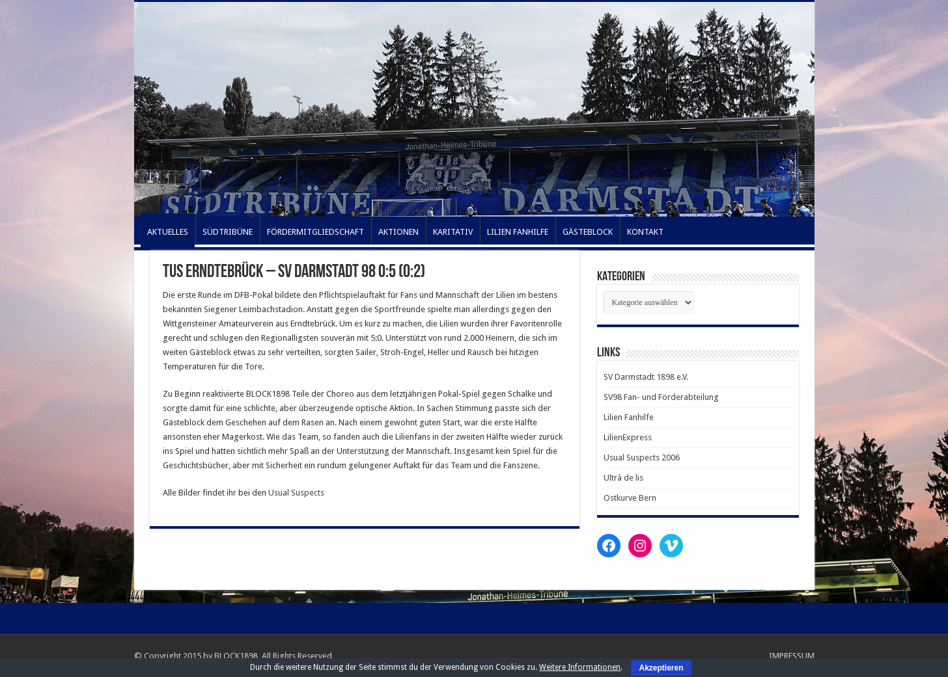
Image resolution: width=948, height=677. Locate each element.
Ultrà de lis (623, 478)
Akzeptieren (661, 667)
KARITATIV (453, 232)
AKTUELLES (167, 232)
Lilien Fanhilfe (629, 417)
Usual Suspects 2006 (642, 457)
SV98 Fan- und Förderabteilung (661, 397)
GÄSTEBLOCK (588, 232)
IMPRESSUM (792, 656)
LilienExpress (628, 437)
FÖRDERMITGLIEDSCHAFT (315, 232)
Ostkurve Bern (630, 498)
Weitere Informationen (579, 667)
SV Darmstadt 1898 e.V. (646, 377)
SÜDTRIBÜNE (227, 232)
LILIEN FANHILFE (517, 232)
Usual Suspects (296, 493)
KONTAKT (645, 232)
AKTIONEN (398, 232)
